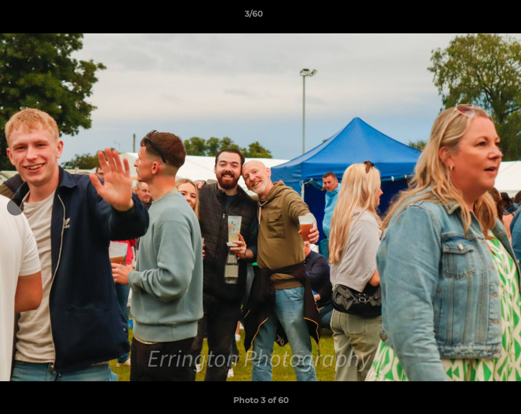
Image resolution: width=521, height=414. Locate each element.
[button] (473, 17)
